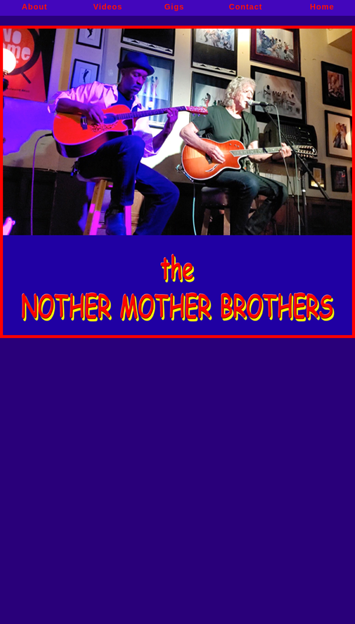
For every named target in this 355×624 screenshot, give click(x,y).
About (34, 7)
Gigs (174, 7)
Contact (245, 7)
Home (322, 7)
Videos (107, 7)
